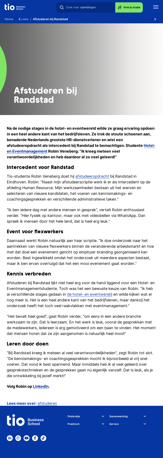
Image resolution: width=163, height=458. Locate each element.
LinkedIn (41, 386)
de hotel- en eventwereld (89, 294)
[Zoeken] (61, 7)
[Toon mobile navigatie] (155, 7)
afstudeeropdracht (92, 176)
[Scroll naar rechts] (155, 19)
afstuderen (47, 403)
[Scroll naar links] (19, 19)
